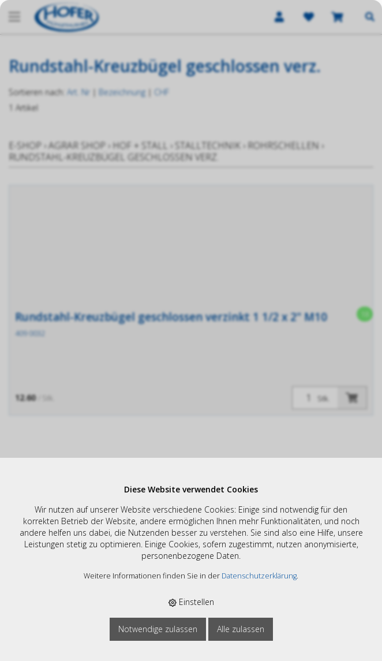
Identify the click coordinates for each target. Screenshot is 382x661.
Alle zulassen (240, 628)
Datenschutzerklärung (259, 576)
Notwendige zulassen (157, 628)
